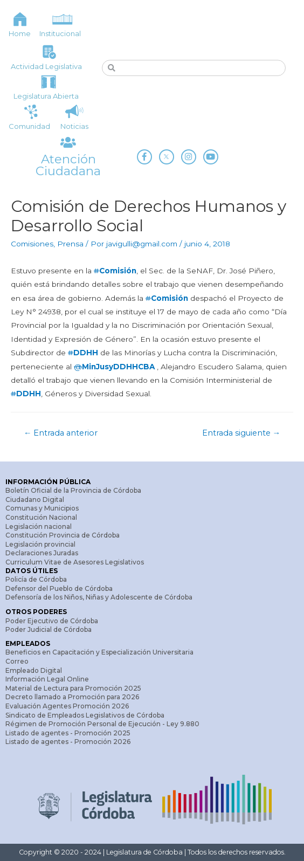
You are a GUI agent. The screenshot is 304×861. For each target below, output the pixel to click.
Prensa (70, 243)
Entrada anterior (61, 433)
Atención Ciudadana (68, 165)
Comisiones (32, 243)
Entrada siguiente (241, 433)
